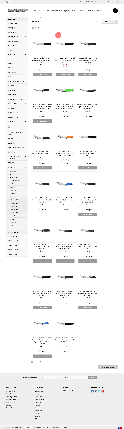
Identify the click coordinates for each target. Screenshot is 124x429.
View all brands (68, 390)
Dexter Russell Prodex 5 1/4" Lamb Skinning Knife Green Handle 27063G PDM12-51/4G (64, 107)
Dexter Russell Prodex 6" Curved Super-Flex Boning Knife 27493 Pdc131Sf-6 (87, 107)
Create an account (113, 1)
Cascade (11, 45)
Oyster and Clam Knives (15, 99)
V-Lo (11, 229)
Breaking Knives (13, 36)
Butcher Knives (13, 41)
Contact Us (89, 11)
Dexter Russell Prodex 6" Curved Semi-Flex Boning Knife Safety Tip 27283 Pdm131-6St (41, 107)
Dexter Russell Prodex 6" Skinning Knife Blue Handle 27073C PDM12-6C (64, 200)
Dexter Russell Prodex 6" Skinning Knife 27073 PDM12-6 (41, 152)
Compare (43, 70)
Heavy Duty (13, 190)
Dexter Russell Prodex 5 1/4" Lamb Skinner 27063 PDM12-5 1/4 (87, 247)
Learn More (45, 11)
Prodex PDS (14, 209)
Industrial (11, 86)
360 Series (13, 171)
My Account (98, 1)
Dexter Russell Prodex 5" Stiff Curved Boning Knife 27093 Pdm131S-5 (41, 247)
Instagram (96, 391)
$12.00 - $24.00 (13, 241)
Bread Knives (12, 32)
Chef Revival (12, 59)
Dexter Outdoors (14, 181)
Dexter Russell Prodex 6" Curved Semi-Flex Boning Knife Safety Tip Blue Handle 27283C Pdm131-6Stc (41, 341)
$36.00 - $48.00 (13, 250)
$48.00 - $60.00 (13, 254)
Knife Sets (11, 90)
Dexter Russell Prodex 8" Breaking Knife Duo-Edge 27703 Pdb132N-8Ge (87, 293)
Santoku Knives (13, 117)
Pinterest (103, 391)
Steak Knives (12, 152)
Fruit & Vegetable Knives (16, 81)
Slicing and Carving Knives (16, 147)
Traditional (13, 222)
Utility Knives (12, 163)
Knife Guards (12, 95)
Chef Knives (12, 54)
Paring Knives (12, 104)
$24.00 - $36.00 (13, 245)
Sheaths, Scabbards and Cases (15, 133)
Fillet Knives (12, 68)
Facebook (92, 391)
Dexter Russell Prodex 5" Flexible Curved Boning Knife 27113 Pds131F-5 (87, 200)
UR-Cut (12, 225)
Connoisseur (13, 177)
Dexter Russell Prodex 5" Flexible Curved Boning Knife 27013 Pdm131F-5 (64, 293)
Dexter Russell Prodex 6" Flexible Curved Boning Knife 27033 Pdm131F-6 (64, 247)
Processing (11, 108)
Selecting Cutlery (56, 11)
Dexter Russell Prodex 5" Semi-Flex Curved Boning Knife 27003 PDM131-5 (87, 60)
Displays (11, 63)
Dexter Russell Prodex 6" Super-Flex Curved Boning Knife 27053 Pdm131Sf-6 (42, 200)
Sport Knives (12, 143)
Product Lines (35, 11)
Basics (11, 174)
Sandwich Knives (13, 112)
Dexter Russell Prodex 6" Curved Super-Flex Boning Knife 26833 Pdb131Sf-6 (41, 293)
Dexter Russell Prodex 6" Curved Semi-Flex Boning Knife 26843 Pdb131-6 (64, 60)
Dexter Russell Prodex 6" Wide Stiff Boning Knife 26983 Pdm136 (87, 153)
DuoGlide (12, 184)
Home (33, 18)
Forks (10, 77)
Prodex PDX (14, 213)
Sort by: (98, 22)
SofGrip (12, 219)
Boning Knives (12, 28)
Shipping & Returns (69, 11)
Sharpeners (11, 121)
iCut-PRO (12, 193)
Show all (37, 419)
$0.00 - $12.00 (12, 236)
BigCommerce (63, 427)
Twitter (99, 391)
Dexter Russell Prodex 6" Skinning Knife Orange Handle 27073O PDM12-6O (64, 153)
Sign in (105, 1)
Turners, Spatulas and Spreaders (15, 157)
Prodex (12, 197)
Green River (13, 187)
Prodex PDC (14, 203)
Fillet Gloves (12, 72)
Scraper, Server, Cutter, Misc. (15, 127)
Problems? (80, 11)
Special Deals (99, 11)
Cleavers (11, 50)
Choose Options (42, 74)
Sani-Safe (12, 216)
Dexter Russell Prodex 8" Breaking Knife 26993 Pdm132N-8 (41, 60)
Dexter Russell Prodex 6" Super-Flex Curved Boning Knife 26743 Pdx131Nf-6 (65, 340)
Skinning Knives (13, 138)
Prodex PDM (14, 206)
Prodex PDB (14, 200)
